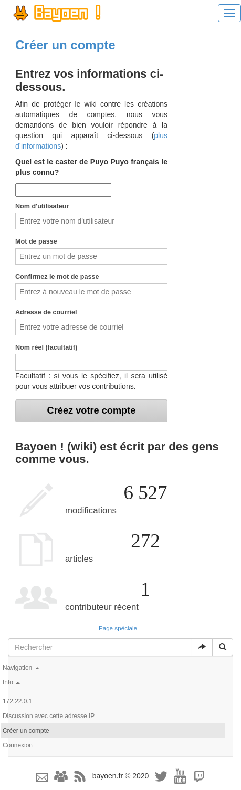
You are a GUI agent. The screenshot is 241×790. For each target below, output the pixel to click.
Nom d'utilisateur (42, 206)
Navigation (21, 667)
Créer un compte (26, 730)
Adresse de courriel (46, 312)
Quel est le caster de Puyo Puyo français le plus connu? (91, 166)
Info (11, 682)
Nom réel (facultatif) (46, 347)
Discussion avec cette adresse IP (49, 716)
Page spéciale (118, 628)
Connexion (18, 745)
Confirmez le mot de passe (57, 276)
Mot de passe (36, 241)
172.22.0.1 (17, 701)
